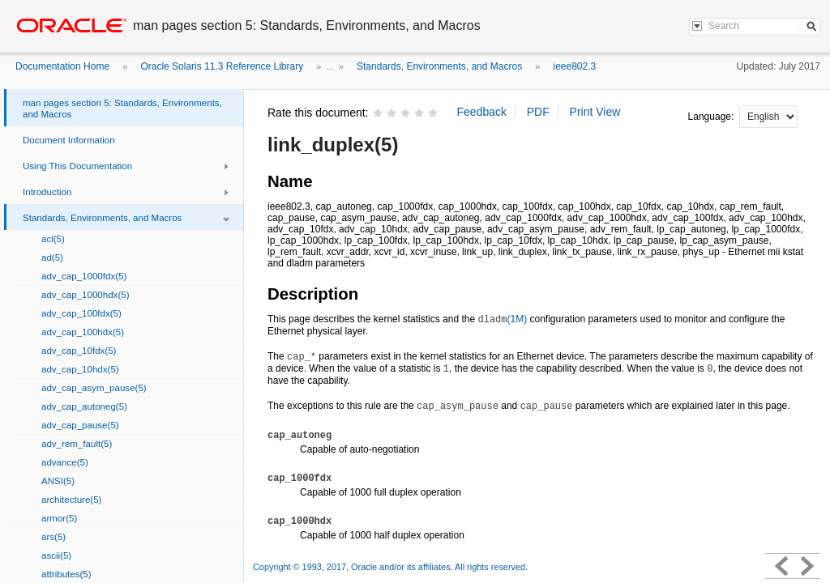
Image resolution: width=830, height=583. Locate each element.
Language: (712, 116)
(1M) (502, 319)
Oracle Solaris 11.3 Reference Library (221, 66)
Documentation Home (62, 66)
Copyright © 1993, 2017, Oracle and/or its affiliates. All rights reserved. (390, 567)
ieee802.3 (574, 66)
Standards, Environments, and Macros (439, 66)
